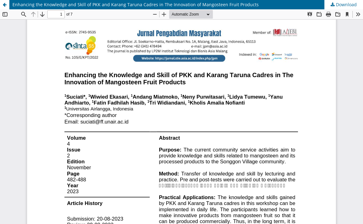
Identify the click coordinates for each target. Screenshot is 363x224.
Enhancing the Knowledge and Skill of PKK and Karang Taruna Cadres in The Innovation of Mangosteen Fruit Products (135, 4)
